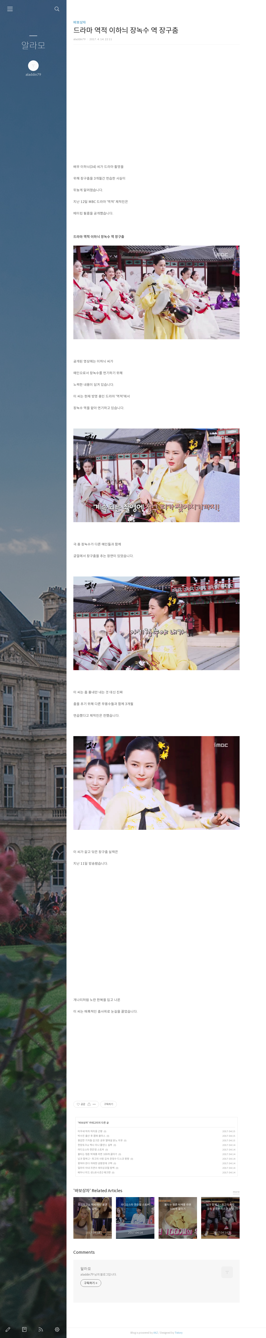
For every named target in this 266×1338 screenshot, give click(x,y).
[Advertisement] (163, 1054)
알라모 (33, 46)
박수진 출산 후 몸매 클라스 (98, 1135)
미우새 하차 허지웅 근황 (97, 1131)
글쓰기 (9, 1329)
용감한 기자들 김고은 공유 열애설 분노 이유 (107, 1140)
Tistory (186, 1332)
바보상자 (86, 22)
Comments (91, 1252)
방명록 (25, 1329)
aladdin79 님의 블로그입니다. (105, 1274)
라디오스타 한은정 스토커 (98, 1149)
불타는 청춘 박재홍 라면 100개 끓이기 (104, 1154)
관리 (58, 1329)
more (243, 1192)
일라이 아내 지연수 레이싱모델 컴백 (103, 1167)
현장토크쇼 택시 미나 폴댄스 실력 (102, 1145)
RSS (42, 1329)
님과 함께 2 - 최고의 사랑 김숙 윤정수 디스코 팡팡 (110, 1158)
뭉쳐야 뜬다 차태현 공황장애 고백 (102, 1163)
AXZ (162, 1332)
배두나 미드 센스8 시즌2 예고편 (101, 1172)
